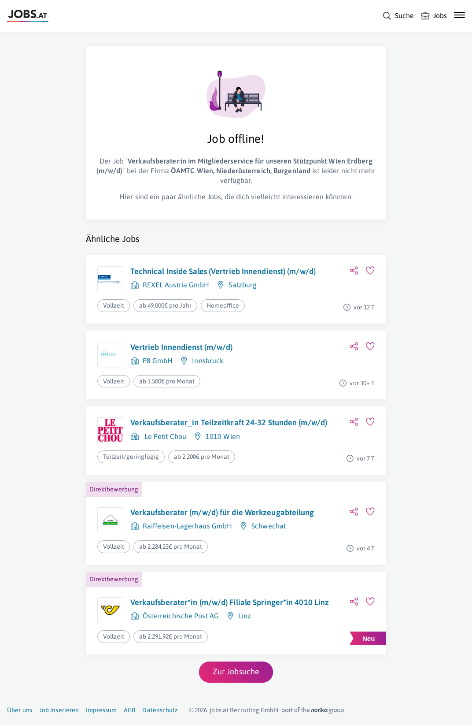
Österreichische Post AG (181, 616)
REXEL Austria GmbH (176, 285)
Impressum (101, 710)
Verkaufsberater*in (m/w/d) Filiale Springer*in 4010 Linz (229, 602)
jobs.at (219, 710)
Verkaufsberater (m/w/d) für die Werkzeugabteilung (222, 512)
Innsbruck (207, 360)
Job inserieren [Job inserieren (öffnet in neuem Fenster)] (59, 710)
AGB (129, 710)
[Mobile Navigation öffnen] (459, 15)
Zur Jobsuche (236, 671)
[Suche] (398, 15)
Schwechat (268, 526)
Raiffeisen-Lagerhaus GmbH (187, 526)
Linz (244, 616)
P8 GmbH (158, 360)
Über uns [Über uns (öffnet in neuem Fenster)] (19, 710)
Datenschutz (160, 710)
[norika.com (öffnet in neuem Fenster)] (313, 710)
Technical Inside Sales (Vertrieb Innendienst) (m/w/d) (223, 271)
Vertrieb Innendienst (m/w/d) (181, 347)
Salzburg (243, 285)
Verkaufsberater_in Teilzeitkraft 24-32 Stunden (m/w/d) (228, 422)
